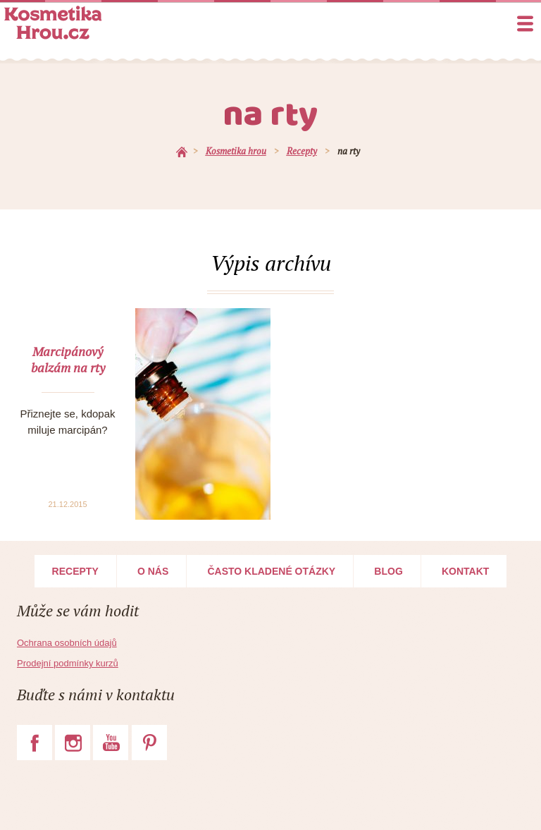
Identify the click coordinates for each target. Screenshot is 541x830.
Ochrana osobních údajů (67, 642)
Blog (388, 571)
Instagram (72, 742)
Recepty (75, 571)
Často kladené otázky (271, 571)
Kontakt (465, 571)
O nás (152, 571)
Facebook (34, 742)
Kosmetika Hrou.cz (53, 22)
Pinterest (149, 742)
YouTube (110, 742)
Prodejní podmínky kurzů (67, 663)
